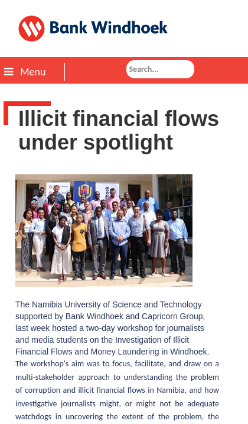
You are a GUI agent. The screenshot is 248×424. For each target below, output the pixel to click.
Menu (24, 71)
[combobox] (160, 69)
